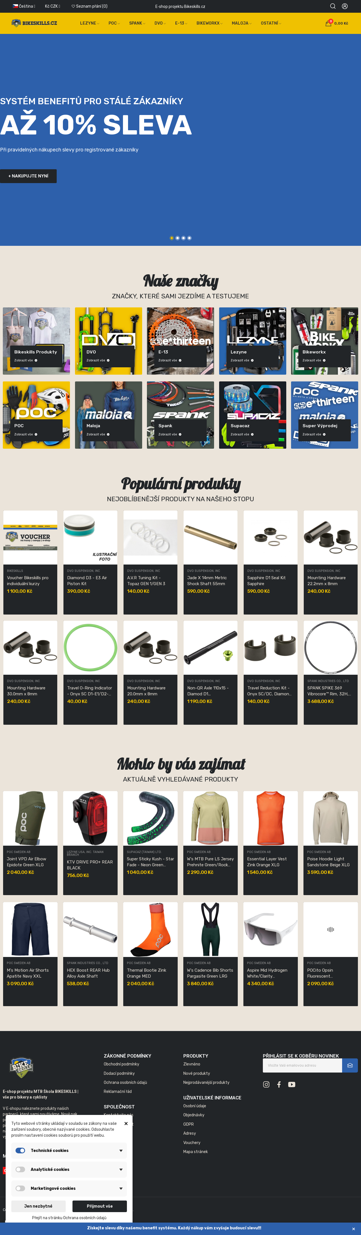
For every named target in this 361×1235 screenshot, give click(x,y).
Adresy (189, 1133)
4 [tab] (189, 238)
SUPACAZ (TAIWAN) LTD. (144, 852)
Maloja (93, 426)
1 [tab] (172, 238)
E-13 (163, 352)
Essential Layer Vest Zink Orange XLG (267, 861)
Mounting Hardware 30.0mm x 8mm (26, 690)
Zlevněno (191, 1064)
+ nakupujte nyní (28, 176)
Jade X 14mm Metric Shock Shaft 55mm (207, 580)
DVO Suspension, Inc (83, 571)
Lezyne (239, 352)
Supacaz (240, 426)
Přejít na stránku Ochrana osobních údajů (69, 1218)
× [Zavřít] (353, 1228)
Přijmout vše (100, 1206)
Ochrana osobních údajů (125, 1082)
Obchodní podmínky (121, 1064)
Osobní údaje (194, 1106)
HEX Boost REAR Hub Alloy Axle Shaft (88, 973)
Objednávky (193, 1115)
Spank (165, 426)
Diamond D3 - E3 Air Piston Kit (87, 580)
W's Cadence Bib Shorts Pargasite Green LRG (210, 973)
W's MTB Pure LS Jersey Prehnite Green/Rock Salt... (210, 862)
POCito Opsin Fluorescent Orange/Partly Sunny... (328, 973)
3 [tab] (183, 238)
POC (19, 426)
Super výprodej (320, 426)
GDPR (188, 1124)
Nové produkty (196, 1073)
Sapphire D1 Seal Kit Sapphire (266, 580)
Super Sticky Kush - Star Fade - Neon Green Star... (150, 862)
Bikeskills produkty (35, 352)
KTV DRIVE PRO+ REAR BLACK (90, 865)
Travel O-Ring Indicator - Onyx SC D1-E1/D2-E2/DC (89, 691)
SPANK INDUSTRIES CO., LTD (328, 681)
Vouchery (192, 1142)
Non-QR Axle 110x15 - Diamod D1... (208, 690)
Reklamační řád (118, 1091)
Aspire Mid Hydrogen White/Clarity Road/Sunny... (267, 973)
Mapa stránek (195, 1151)
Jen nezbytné (38, 1206)
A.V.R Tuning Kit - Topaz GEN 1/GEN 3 (146, 580)
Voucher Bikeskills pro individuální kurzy (28, 580)
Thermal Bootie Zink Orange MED (146, 973)
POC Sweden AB (18, 852)
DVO (91, 352)
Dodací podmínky (119, 1073)
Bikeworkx (314, 352)
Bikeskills (15, 571)
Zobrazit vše (26, 360)
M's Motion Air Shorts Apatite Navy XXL (28, 973)
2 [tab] (177, 238)
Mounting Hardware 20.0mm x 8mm (146, 690)
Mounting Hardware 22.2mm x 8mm (326, 580)
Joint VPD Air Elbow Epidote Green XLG (26, 861)
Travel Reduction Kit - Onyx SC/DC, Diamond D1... (269, 691)
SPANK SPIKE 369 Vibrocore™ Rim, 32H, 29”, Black (328, 691)
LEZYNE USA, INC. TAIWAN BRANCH (85, 854)
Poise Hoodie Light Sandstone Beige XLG (328, 861)
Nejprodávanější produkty (206, 1082)
